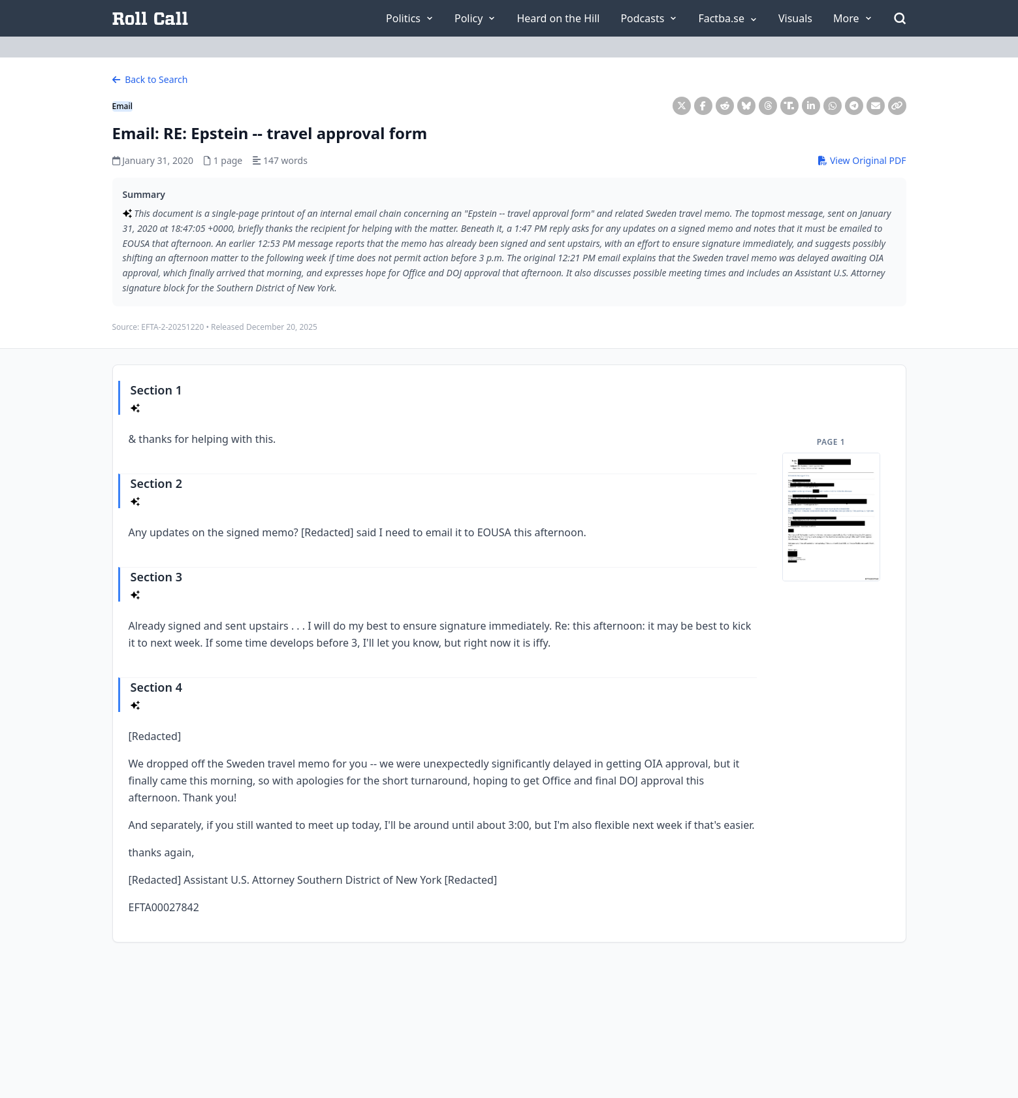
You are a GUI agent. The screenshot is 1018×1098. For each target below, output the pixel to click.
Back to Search (150, 79)
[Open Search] (899, 18)
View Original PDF (862, 160)
